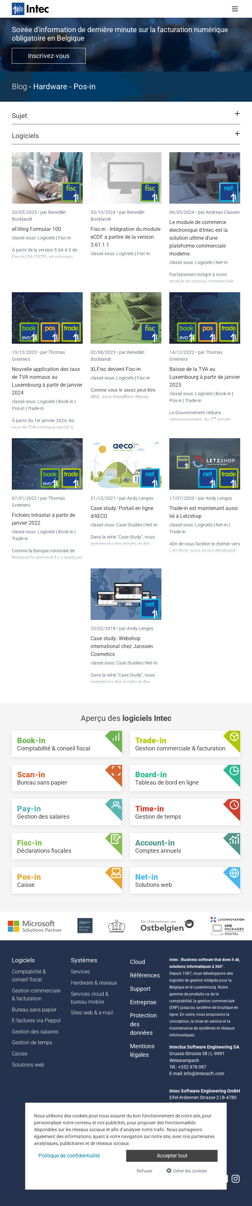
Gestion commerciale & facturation (36, 995)
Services (80, 972)
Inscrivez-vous (49, 56)
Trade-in (36, 408)
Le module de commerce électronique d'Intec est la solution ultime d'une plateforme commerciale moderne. (198, 238)
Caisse (19, 1054)
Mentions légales (142, 1050)
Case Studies (129, 524)
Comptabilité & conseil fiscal (29, 976)
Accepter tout (172, 1156)
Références (145, 975)
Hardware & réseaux (94, 983)
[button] (126, 119)
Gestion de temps (32, 1042)
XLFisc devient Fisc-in (116, 369)
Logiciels (46, 237)
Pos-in (18, 408)
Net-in (222, 262)
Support (140, 989)
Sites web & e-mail (92, 1013)
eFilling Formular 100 (36, 229)
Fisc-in (64, 237)
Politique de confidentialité (69, 1156)
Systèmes (84, 960)
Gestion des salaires (35, 1032)
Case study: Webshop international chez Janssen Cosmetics (122, 646)
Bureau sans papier (34, 1010)
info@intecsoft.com (204, 1073)
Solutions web (28, 1065)
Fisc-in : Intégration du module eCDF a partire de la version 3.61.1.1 (125, 237)
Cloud (137, 962)
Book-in (66, 401)
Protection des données (143, 1024)
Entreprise (143, 1002)
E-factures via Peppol (36, 1020)
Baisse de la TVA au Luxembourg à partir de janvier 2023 (204, 377)
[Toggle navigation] (235, 9)
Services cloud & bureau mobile (90, 998)
